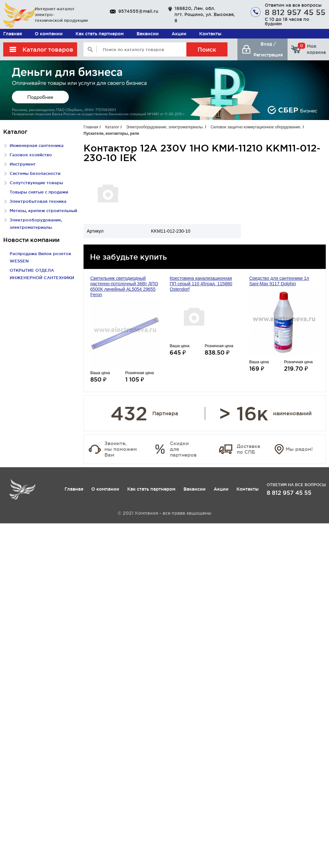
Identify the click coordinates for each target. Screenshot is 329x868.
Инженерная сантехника (37, 145)
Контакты (210, 33)
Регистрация (268, 54)
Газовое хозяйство (31, 154)
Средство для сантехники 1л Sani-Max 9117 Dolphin (279, 281)
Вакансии (148, 33)
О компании (49, 33)
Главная (12, 33)
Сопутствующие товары (36, 182)
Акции (179, 33)
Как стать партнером (100, 33)
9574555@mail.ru (138, 11)
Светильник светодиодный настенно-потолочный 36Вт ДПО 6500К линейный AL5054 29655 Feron (124, 286)
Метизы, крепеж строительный (43, 210)
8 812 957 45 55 (295, 12)
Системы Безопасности (35, 173)
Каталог (112, 127)
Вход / (268, 44)
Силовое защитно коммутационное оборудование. (256, 127)
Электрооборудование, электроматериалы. (165, 127)
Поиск (207, 49)
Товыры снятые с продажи (39, 192)
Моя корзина (312, 49)
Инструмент (23, 164)
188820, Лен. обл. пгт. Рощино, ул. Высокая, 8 (204, 14)
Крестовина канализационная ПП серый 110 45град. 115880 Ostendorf (201, 284)
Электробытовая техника (38, 201)
